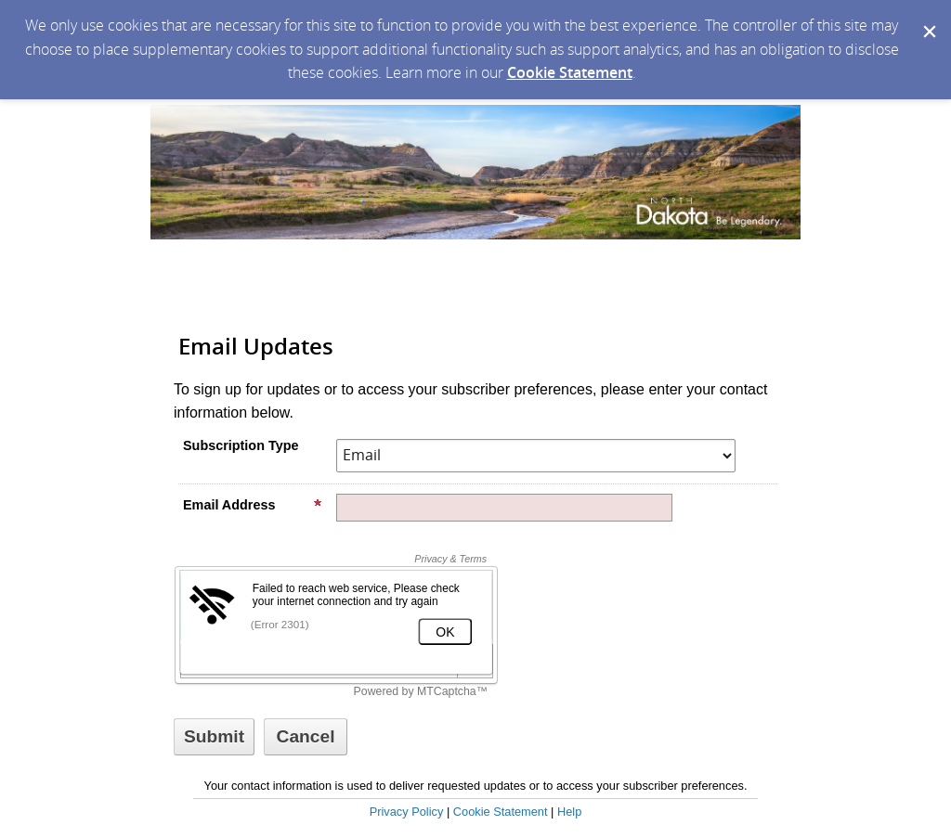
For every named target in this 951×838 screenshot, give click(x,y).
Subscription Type (240, 445)
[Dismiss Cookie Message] (928, 17)
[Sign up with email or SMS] (214, 736)
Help (569, 812)
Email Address (252, 504)
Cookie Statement (569, 72)
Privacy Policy (407, 812)
